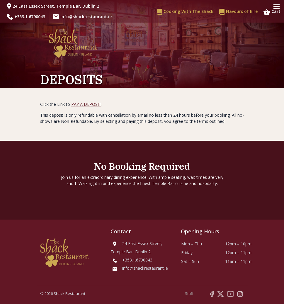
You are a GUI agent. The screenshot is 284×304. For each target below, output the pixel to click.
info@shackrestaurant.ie (86, 16)
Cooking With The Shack (185, 11)
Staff (189, 293)
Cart (271, 11)
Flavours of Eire (238, 11)
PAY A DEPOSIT (86, 104)
